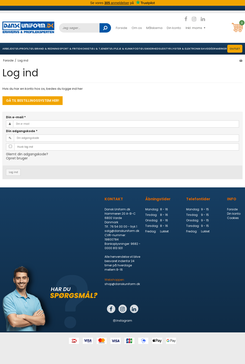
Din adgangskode (22, 131)
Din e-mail (16, 117)
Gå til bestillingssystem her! (32, 100)
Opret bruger (17, 158)
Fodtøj (138, 48)
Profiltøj (27, 48)
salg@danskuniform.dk (122, 231)
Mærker (221, 48)
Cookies (233, 218)
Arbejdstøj (11, 48)
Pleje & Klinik (123, 48)
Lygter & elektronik (185, 48)
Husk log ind (25, 147)
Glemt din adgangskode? (27, 154)
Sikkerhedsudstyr (158, 48)
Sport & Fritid (70, 48)
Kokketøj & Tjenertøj (97, 48)
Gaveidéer (208, 48)
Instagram (122, 321)
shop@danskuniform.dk (122, 284)
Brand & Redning (47, 48)
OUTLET (235, 48)
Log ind (13, 172)
